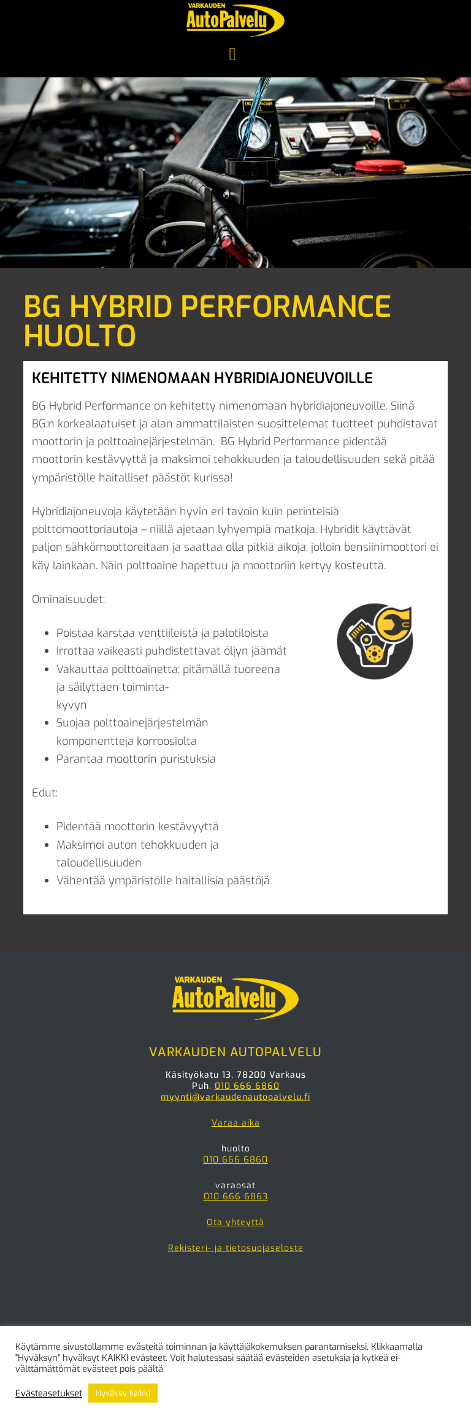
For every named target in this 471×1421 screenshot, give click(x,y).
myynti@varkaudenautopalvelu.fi (235, 1097)
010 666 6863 (236, 1196)
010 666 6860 (247, 1086)
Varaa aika (236, 1123)
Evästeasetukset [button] (48, 1393)
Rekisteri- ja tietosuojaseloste (236, 1248)
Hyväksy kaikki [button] (123, 1393)
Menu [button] (235, 55)
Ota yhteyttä (235, 1222)
